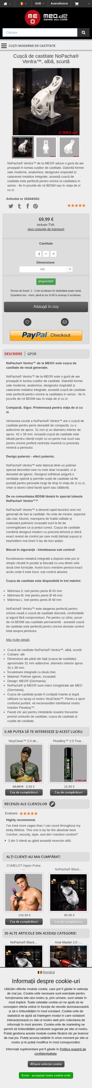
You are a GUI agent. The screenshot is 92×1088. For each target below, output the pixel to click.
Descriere (13, 353)
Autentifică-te (59, 3)
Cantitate (46, 243)
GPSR (31, 353)
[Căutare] (83, 32)
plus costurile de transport (46, 229)
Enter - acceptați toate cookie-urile (46, 1075)
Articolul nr (14, 199)
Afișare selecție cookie (46, 1064)
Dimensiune (46, 262)
